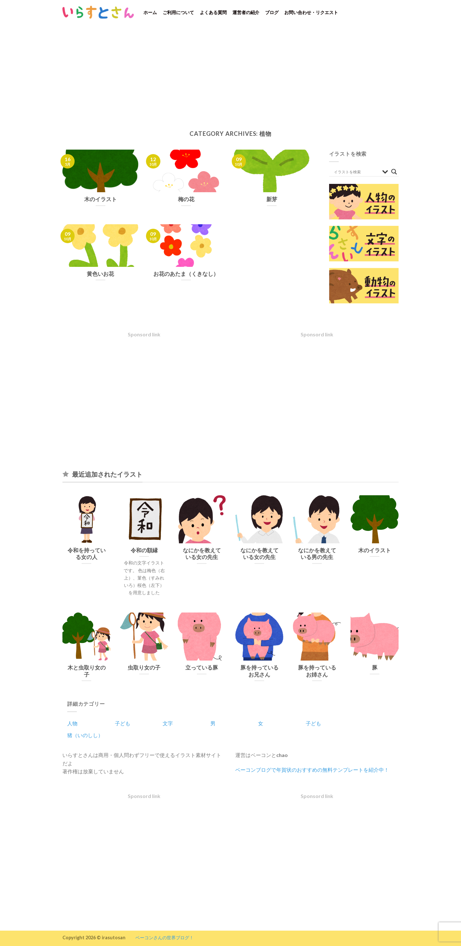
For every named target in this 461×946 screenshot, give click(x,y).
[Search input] (356, 171)
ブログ (272, 12)
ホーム (150, 12)
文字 (168, 723)
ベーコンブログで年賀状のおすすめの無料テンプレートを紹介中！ (312, 770)
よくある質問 (213, 12)
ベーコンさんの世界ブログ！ (164, 937)
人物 (72, 723)
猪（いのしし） (85, 735)
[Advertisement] (230, 72)
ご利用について (178, 12)
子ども (122, 723)
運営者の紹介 (245, 12)
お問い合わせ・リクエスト (311, 12)
